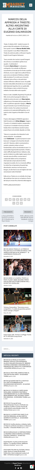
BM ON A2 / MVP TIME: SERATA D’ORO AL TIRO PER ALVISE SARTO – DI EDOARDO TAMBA (16, 374)
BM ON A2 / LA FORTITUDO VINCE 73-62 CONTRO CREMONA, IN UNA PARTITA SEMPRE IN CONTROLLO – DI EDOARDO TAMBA (16, 417)
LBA (28, 35)
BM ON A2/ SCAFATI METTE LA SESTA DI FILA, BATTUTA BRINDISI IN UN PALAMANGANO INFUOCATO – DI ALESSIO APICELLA (17, 383)
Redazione (15, 35)
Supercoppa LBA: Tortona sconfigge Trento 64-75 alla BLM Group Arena (17, 335)
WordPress (17, 465)
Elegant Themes (17, 463)
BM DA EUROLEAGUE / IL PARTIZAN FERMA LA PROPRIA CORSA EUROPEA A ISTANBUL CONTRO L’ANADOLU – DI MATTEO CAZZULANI (17, 434)
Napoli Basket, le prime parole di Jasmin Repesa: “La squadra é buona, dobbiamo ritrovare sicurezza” (16, 443)
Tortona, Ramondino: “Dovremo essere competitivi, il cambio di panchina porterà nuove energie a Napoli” (17, 308)
